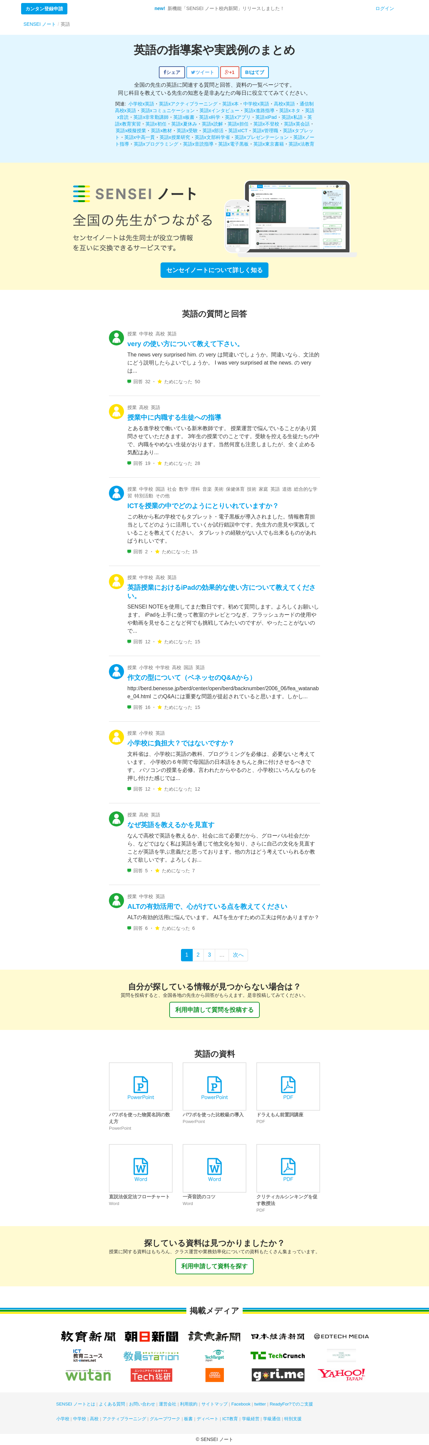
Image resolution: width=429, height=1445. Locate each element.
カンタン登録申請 (44, 8)
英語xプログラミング (156, 144)
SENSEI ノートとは (75, 1404)
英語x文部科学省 (212, 137)
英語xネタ (289, 110)
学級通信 (272, 1418)
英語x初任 (156, 124)
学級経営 (250, 1418)
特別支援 (293, 1418)
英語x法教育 (301, 144)
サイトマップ (214, 1404)
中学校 (79, 1418)
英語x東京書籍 (268, 144)
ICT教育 (230, 1418)
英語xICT (238, 130)
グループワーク (165, 1418)
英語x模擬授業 (131, 130)
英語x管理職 (265, 130)
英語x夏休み (184, 124)
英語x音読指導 (198, 144)
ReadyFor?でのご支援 (291, 1404)
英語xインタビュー (219, 110)
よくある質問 (112, 1404)
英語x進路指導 (259, 110)
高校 (94, 1418)
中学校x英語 (256, 103)
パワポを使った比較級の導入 (213, 1114)
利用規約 (188, 1404)
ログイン (384, 8)
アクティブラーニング (124, 1418)
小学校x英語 (141, 103)
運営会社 (167, 1404)
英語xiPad (266, 117)
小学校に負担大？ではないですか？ (181, 743)
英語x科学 (209, 117)
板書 (188, 1418)
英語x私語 (292, 117)
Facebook (240, 1404)
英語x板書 (183, 117)
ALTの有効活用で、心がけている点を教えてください (207, 906)
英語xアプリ (238, 117)
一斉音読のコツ (199, 1196)
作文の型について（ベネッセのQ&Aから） (191, 677)
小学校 (62, 1418)
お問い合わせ (142, 1404)
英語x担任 (238, 124)
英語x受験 (187, 130)
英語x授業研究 (175, 137)
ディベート (208, 1418)
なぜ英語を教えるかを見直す (170, 824)
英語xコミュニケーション (168, 110)
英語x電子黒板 (233, 144)
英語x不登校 (266, 124)
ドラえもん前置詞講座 (279, 1114)
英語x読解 (212, 124)
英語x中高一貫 (139, 137)
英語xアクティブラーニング (188, 103)
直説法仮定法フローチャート (139, 1196)
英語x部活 (213, 130)
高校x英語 (284, 103)
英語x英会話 (297, 124)
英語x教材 (161, 130)
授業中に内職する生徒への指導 (174, 417)
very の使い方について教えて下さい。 (185, 343)
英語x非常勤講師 (151, 117)
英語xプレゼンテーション (262, 137)
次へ (238, 955)
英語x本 (230, 103)
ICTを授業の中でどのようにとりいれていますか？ (203, 505)
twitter (260, 1404)
